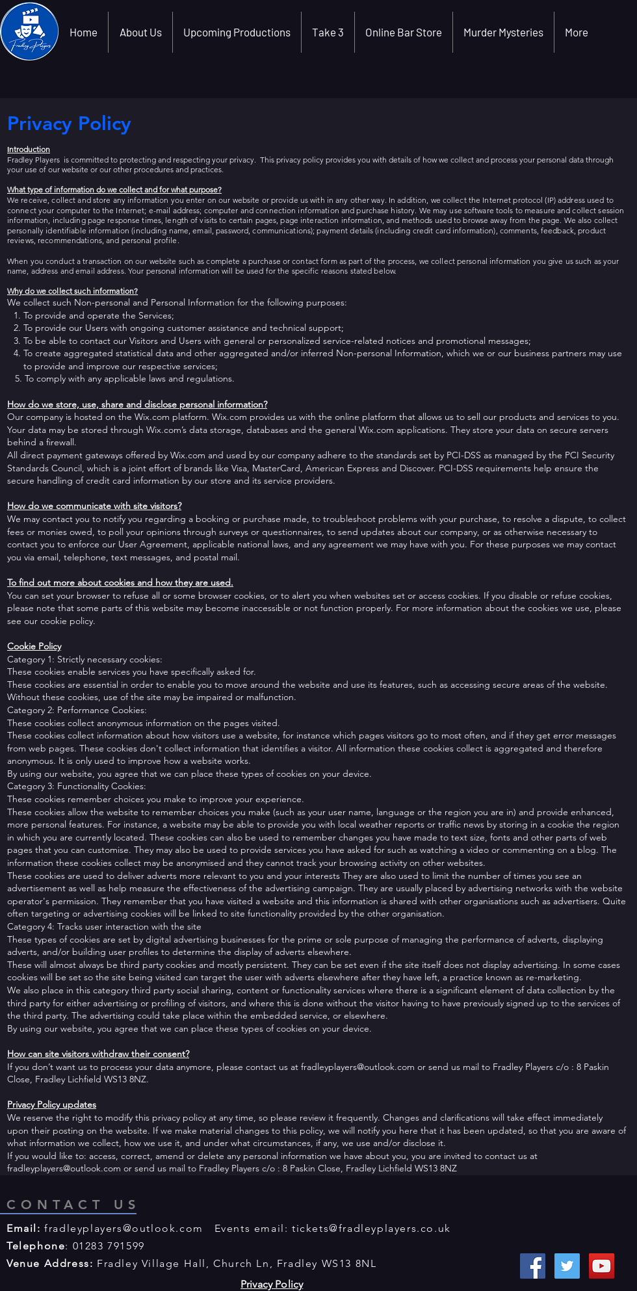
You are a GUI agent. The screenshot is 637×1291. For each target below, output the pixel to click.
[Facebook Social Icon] (532, 1266)
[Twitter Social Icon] (567, 1266)
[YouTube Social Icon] (601, 1266)
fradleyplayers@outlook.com (358, 1067)
